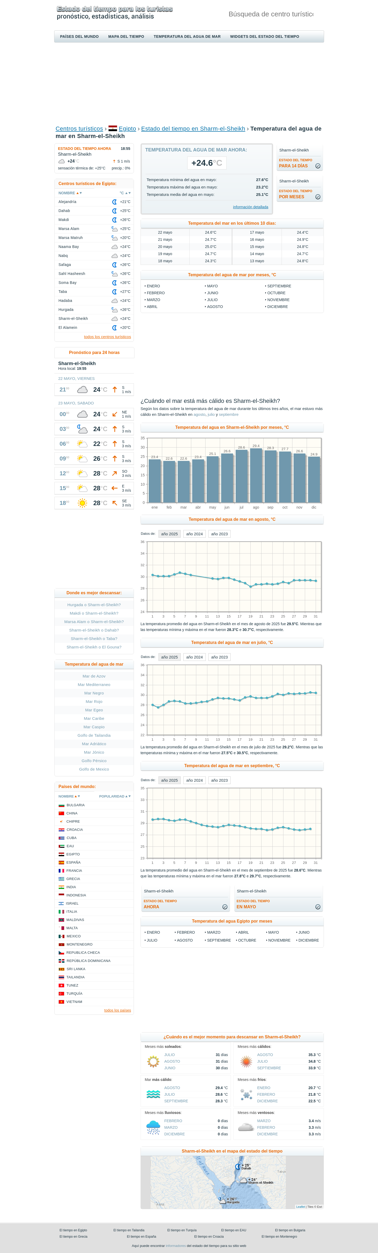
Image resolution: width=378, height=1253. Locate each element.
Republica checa (83, 953)
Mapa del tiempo (126, 36)
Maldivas (75, 920)
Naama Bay (69, 247)
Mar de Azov (94, 676)
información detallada (250, 207)
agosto (215, 307)
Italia (72, 912)
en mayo (253, 904)
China (72, 813)
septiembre (279, 286)
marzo (153, 300)
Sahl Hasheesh (72, 273)
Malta (72, 928)
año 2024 (194, 534)
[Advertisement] (189, 84)
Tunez (72, 985)
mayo (212, 286)
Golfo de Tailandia (94, 735)
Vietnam (74, 1002)
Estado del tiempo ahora (84, 148)
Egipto (127, 128)
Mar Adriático (94, 743)
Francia (74, 871)
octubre (276, 293)
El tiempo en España (141, 1236)
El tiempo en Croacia (209, 1236)
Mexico (74, 936)
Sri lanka (76, 969)
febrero (156, 293)
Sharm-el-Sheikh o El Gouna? (94, 647)
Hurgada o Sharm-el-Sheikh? (94, 604)
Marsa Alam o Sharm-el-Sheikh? (94, 621)
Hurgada (66, 309)
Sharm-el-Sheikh (73, 318)
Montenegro (80, 944)
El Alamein (68, 327)
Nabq (63, 256)
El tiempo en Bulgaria (290, 1230)
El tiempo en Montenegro (279, 1236)
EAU (70, 846)
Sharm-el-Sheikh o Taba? (94, 638)
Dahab (64, 211)
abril (152, 307)
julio (212, 300)
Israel (72, 903)
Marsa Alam (69, 229)
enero (153, 286)
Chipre (73, 821)
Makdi (64, 220)
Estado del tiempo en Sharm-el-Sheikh (193, 128)
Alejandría (68, 202)
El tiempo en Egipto (73, 1230)
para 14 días (295, 163)
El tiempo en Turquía (182, 1230)
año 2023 (219, 534)
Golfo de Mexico (94, 769)
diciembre (277, 307)
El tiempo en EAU (233, 1230)
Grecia (73, 879)
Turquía (75, 994)
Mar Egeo (94, 710)
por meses (295, 194)
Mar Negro (94, 693)
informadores (176, 1246)
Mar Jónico (94, 752)
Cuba (72, 838)
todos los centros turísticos (107, 336)
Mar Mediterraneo (94, 684)
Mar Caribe (94, 718)
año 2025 (169, 534)
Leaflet (300, 1206)
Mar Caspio (94, 727)
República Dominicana (89, 961)
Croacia (75, 830)
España (74, 862)
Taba (63, 291)
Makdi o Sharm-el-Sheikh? (94, 613)
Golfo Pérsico (94, 760)
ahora (160, 904)
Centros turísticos (79, 128)
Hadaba (65, 300)
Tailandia (76, 977)
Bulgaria (76, 805)
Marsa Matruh (71, 238)
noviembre (278, 300)
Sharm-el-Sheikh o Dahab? (94, 630)
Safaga (65, 264)
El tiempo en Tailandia (129, 1230)
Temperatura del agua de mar (187, 36)
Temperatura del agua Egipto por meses (232, 921)
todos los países (117, 1010)
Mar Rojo (94, 701)
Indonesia (76, 895)
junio (212, 293)
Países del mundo (79, 36)
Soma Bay (68, 282)
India (71, 887)
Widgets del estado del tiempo (264, 36)
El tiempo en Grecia (73, 1236)
